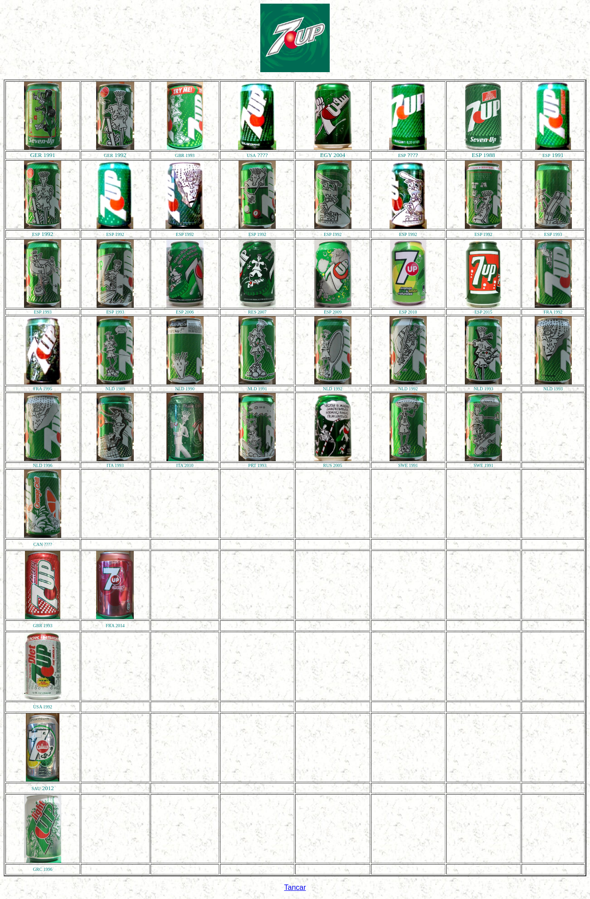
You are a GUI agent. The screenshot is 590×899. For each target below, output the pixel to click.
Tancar (295, 887)
